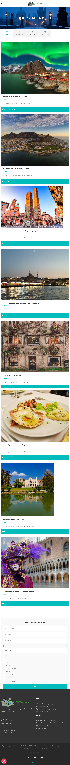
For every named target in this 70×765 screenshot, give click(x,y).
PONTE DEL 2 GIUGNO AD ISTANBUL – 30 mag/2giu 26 (21, 303)
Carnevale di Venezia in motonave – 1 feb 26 (18, 591)
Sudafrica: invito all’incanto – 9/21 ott (16, 169)
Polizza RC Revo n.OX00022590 (46, 720)
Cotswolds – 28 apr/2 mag (12, 375)
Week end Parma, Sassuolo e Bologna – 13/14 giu (20, 231)
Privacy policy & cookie (34, 762)
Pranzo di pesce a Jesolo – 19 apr (14, 445)
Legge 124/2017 (41, 728)
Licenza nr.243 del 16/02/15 (45, 725)
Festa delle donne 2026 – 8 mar (14, 519)
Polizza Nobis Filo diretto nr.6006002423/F (49, 723)
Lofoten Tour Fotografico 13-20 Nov (15, 97)
